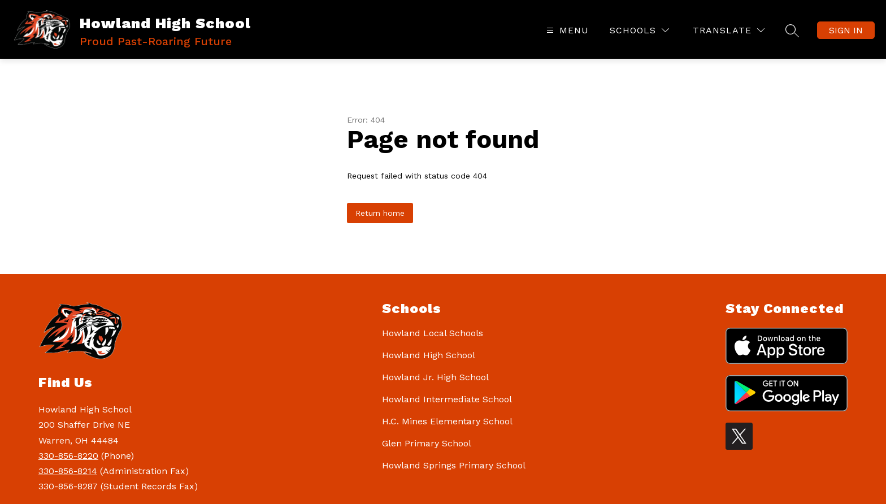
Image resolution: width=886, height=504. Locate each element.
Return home (380, 213)
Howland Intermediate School (447, 399)
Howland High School (428, 355)
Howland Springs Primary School (453, 465)
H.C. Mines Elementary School (447, 421)
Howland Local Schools (432, 333)
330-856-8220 (68, 455)
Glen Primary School (426, 443)
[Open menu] (566, 30)
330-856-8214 (67, 471)
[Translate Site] (728, 30)
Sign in (846, 30)
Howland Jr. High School (435, 377)
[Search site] (792, 30)
